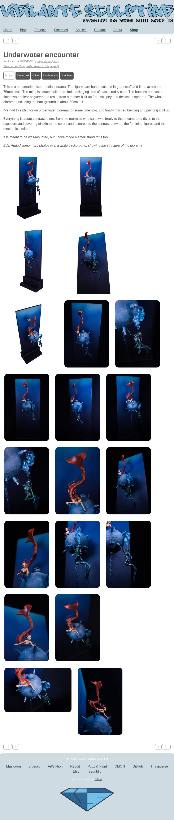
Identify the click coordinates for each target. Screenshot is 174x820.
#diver (36, 75)
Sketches (61, 30)
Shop (134, 30)
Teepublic (94, 771)
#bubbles (66, 75)
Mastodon (13, 766)
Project (9, 75)
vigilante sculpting (47, 61)
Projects (40, 30)
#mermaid (23, 75)
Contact (100, 30)
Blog (23, 30)
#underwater (50, 75)
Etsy (76, 771)
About (117, 30)
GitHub (137, 766)
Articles (80, 30)
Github (99, 779)
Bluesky (34, 766)
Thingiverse (159, 766)
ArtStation (55, 766)
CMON (120, 766)
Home (7, 30)
